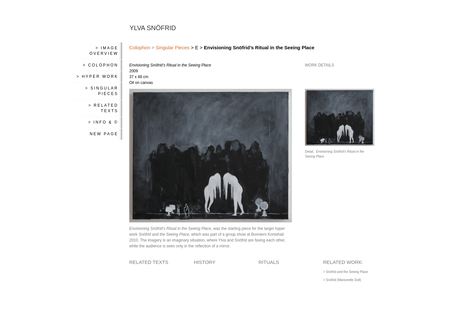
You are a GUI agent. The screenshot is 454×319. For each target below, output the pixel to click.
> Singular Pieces (101, 91)
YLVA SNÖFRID (153, 27)
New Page (104, 134)
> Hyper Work (97, 76)
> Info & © (103, 122)
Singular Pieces (172, 47)
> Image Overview (104, 51)
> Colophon (100, 65)
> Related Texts (103, 108)
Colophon (139, 47)
